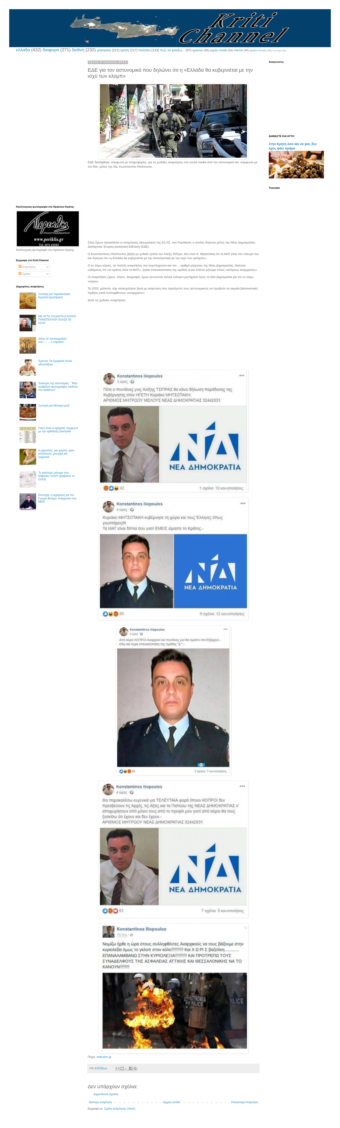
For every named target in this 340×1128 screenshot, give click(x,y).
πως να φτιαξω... (172, 50)
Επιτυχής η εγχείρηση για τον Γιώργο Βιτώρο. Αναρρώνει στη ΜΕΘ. (57, 498)
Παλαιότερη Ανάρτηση (244, 1102)
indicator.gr (103, 1057)
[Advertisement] (173, 208)
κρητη (124, 50)
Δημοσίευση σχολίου (106, 1094)
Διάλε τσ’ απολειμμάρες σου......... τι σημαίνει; (52, 340)
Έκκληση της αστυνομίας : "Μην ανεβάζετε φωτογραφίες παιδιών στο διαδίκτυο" (58, 387)
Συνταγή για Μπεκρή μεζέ (54, 405)
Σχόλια (24, 273)
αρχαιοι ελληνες (258, 50)
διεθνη (78, 49)
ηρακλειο (197, 50)
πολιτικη (144, 50)
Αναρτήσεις (27, 267)
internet (238, 50)
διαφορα (51, 49)
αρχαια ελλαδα (218, 50)
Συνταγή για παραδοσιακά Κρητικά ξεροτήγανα (54, 295)
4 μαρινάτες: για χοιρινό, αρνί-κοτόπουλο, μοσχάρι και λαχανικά (56, 454)
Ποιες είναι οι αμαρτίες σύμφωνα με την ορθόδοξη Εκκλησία (58, 430)
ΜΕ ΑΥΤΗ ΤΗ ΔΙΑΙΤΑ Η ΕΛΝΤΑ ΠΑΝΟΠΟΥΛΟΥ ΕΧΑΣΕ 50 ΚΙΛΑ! (57, 320)
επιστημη (276, 50)
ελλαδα (23, 49)
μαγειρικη (104, 50)
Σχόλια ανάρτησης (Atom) (119, 1108)
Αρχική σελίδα (171, 1102)
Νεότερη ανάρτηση (100, 1102)
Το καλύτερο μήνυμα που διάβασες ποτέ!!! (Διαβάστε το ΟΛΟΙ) (56, 476)
